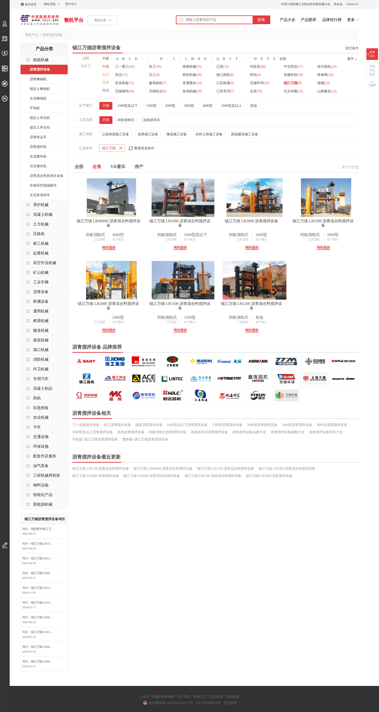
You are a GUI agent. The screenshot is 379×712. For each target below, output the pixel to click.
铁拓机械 (192, 75)
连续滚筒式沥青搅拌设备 (209, 432)
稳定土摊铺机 (40, 89)
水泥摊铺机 (38, 98)
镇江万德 (292, 83)
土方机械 (41, 224)
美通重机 (192, 83)
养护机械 (41, 205)
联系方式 (200, 696)
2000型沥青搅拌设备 (262, 425)
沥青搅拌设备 (52, 35)
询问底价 (109, 247)
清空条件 (352, 48)
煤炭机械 (41, 340)
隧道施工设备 (177, 134)
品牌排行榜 (332, 20)
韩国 (105, 90)
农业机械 (41, 417)
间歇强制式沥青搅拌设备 (167, 432)
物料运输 (41, 485)
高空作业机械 (44, 263)
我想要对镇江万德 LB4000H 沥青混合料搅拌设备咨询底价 (44, 529)
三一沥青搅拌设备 (85, 425)
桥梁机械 (41, 321)
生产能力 (118, 239)
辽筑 (222, 66)
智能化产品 (42, 495)
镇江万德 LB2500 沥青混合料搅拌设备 (322, 223)
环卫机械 (41, 369)
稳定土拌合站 (40, 127)
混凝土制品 (42, 388)
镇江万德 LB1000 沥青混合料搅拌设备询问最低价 (44, 543)
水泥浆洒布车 (40, 195)
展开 (350, 59)
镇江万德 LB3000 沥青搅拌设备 (251, 221)
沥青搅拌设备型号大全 (326, 432)
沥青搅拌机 (38, 147)
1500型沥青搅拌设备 (227, 425)
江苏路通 (225, 83)
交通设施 (41, 437)
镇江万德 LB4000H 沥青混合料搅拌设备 (108, 223)
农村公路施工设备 (209, 134)
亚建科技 (293, 75)
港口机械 (41, 350)
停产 (139, 166)
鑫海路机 (157, 83)
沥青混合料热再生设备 (47, 176)
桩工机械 (41, 243)
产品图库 (308, 20)
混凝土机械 (42, 214)
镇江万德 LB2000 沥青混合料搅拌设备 (108, 306)
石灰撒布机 (38, 166)
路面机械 (41, 60)
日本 (105, 82)
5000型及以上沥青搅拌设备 (92, 432)
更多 (351, 20)
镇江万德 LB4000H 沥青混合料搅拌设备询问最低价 (44, 573)
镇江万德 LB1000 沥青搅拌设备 (269, 476)
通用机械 (41, 311)
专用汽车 (41, 379)
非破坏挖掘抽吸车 (43, 185)
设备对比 (372, 54)
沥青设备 (41, 292)
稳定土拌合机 (40, 118)
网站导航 (50, 4)
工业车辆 (41, 282)
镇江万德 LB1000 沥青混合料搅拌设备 (179, 223)
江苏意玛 (225, 91)
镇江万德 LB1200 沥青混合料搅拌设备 (251, 306)
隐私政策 (232, 696)
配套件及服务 (44, 456)
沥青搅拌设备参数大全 (288, 432)
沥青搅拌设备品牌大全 (249, 432)
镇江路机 (225, 75)
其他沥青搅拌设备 (131, 432)
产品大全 (287, 20)
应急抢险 (41, 408)
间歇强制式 (125, 120)
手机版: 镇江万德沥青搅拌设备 (95, 439)
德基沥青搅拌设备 (148, 425)
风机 (37, 398)
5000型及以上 (231, 106)
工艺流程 (99, 239)
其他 (253, 106)
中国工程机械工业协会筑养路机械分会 (305, 4)
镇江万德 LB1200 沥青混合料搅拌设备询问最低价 (44, 558)
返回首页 (30, 4)
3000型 (189, 106)
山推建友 (326, 91)
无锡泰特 (124, 91)
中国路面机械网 (39, 20)
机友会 (338, 4)
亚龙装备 (124, 83)
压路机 (39, 234)
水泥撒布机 (38, 156)
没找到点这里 (372, 70)
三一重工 (124, 66)
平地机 (35, 108)
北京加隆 (293, 91)
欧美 (105, 74)
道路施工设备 (148, 134)
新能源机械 (42, 504)
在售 (97, 166)
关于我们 (184, 696)
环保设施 (41, 446)
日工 (154, 75)
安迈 (121, 75)
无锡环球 (259, 83)
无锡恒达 (157, 91)
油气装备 (41, 466)
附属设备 (41, 301)
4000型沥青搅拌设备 (332, 425)
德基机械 (192, 66)
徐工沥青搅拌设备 (117, 425)
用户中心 (71, 4)
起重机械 (41, 253)
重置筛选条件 (144, 148)
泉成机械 (192, 91)
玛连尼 (258, 66)
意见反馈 (216, 696)
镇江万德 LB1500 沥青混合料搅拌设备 (179, 306)
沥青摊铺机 (38, 79)
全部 (282, 59)
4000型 (208, 106)
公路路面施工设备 (115, 134)
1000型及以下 (127, 106)
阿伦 (255, 75)
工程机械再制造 (46, 475)
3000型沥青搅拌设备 (297, 425)
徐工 (155, 66)
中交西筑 (293, 66)
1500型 (151, 106)
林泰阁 (325, 75)
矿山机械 (41, 272)
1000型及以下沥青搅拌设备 (187, 425)
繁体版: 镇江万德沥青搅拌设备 (145, 439)
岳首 (256, 91)
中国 (105, 66)
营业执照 (230, 703)
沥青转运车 (38, 137)
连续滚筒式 (151, 120)
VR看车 (117, 166)
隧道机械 (41, 330)
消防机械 (41, 359)
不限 (105, 58)
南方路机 (326, 66)
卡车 (37, 427)
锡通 (323, 83)
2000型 (170, 106)
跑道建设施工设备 (244, 134)
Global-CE (352, 4)
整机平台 (73, 20)
